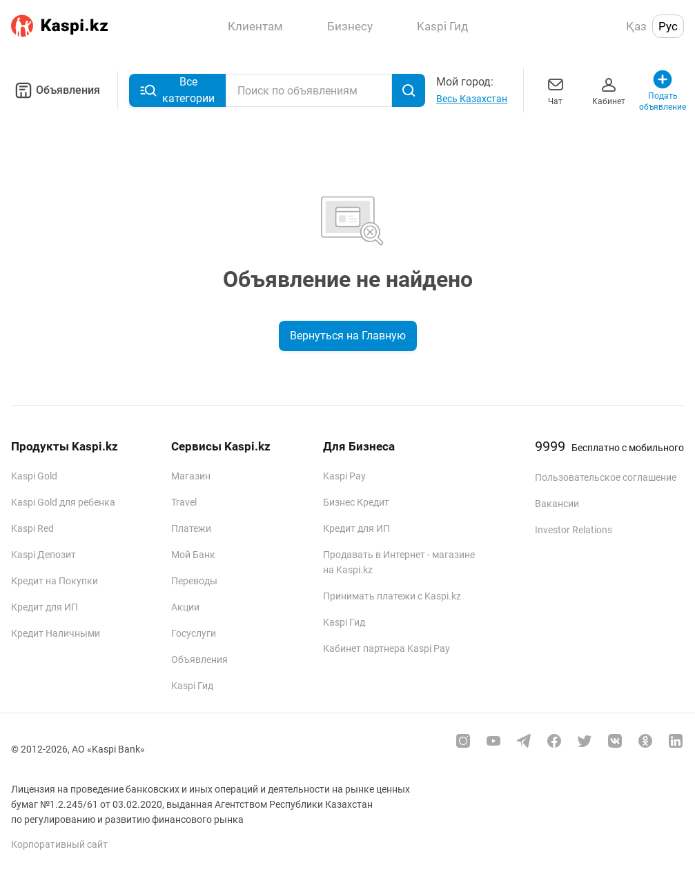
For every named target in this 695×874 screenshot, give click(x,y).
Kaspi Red (32, 528)
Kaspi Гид (192, 685)
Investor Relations (573, 529)
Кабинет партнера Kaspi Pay (386, 648)
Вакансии (557, 503)
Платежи (191, 528)
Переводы (194, 580)
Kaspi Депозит (43, 554)
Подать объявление (662, 90)
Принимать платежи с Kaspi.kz (392, 596)
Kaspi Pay (344, 475)
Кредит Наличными (55, 633)
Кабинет (608, 90)
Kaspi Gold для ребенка (63, 502)
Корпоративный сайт (59, 844)
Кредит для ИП (44, 607)
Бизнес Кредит (356, 502)
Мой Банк (193, 554)
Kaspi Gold (34, 475)
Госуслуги (193, 633)
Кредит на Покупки (54, 580)
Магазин (191, 475)
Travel (184, 502)
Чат (556, 90)
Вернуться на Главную (348, 335)
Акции (185, 607)
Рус (668, 26)
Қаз (636, 26)
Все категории (177, 90)
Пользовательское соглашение (605, 477)
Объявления (55, 90)
